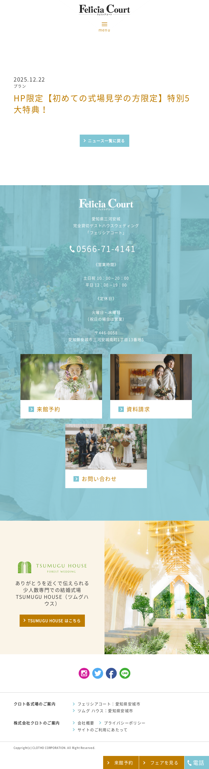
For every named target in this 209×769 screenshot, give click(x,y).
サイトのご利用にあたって (103, 730)
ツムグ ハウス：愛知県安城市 (105, 711)
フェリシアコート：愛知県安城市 (109, 704)
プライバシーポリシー (125, 723)
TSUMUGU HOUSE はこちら (54, 621)
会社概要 (86, 723)
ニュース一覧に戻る (106, 141)
